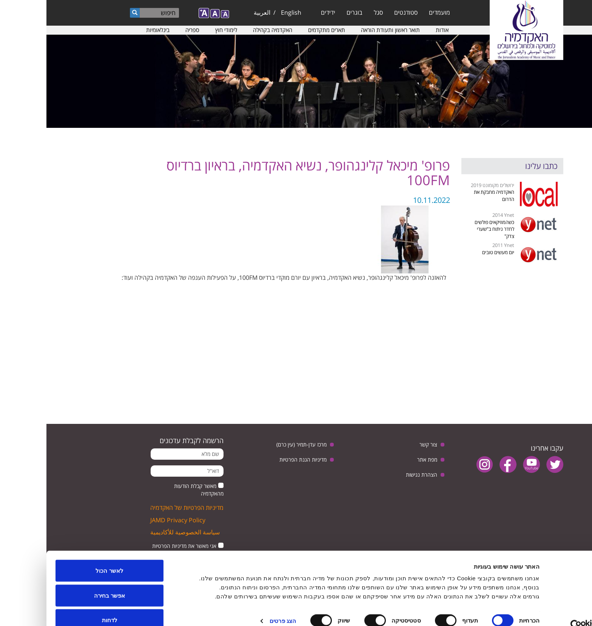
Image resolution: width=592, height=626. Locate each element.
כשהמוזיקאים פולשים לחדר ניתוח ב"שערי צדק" (448, 229)
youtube (484, 464)
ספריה (146, 30)
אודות (395, 30)
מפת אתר (381, 459)
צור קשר (382, 444)
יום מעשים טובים (452, 252)
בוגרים (308, 12)
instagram (438, 464)
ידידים (281, 12)
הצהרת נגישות (375, 474)
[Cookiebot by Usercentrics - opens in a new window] (543, 611)
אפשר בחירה (63, 581)
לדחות (63, 606)
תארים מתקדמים (280, 30)
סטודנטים (359, 12)
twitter (508, 464)
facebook (461, 464)
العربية (215, 12)
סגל (331, 12)
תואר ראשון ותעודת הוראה (343, 30)
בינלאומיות (111, 30)
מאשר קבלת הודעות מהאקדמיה (152, 489)
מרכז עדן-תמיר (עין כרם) (255, 444)
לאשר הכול (63, 556)
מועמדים (393, 12)
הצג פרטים (236, 606)
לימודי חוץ (180, 30)
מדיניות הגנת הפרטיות (256, 459)
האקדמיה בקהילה (226, 30)
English (244, 12)
